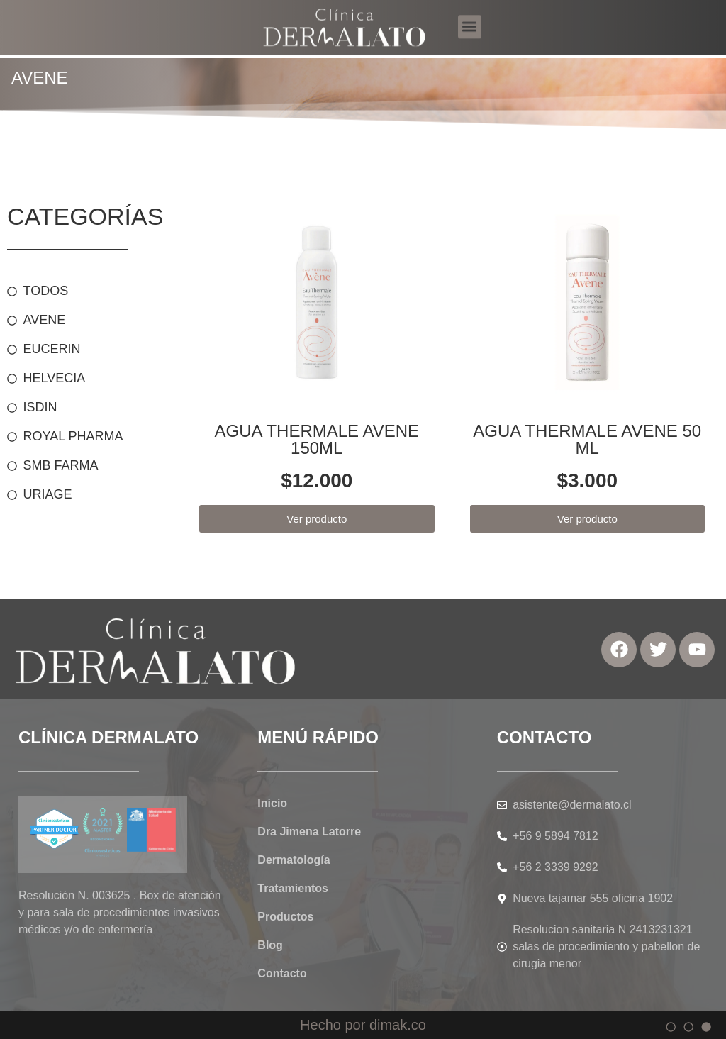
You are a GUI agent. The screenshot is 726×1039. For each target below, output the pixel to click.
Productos (285, 917)
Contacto (281, 973)
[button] (469, 16)
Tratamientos (292, 888)
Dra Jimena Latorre (309, 832)
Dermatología (293, 860)
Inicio (272, 803)
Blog (270, 945)
